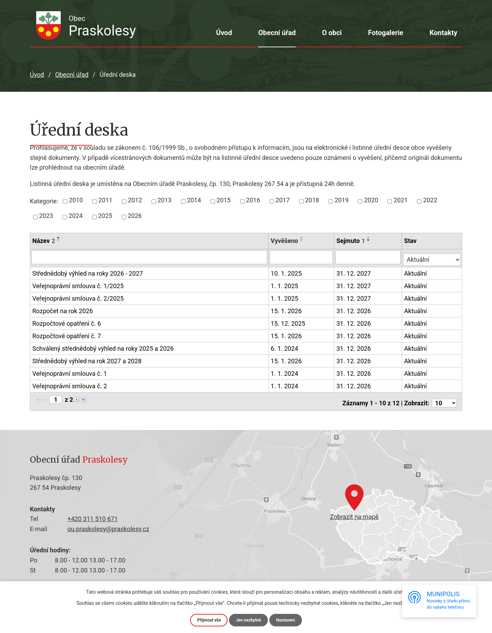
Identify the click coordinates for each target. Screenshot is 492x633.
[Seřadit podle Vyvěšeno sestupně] (302, 240)
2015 (223, 200)
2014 (194, 200)
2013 (164, 200)
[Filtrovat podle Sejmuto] (368, 256)
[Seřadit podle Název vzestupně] (59, 237)
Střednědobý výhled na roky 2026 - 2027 (87, 271)
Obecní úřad (277, 33)
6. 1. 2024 (285, 346)
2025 (105, 215)
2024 (75, 215)
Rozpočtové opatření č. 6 (66, 321)
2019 (341, 200)
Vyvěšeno (285, 240)
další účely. (394, 591)
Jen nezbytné (248, 619)
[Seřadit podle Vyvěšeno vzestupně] (302, 237)
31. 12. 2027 (354, 271)
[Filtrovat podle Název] (149, 256)
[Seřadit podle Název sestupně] (59, 240)
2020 (371, 200)
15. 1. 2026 (286, 308)
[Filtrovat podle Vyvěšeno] (302, 256)
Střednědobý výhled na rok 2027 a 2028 (86, 359)
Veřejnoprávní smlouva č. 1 (69, 371)
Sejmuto (351, 240)
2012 (135, 200)
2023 (46, 215)
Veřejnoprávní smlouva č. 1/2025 (78, 284)
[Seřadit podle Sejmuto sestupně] (369, 240)
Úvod (224, 33)
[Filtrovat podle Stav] (432, 256)
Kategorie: (44, 201)
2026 (134, 215)
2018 (312, 200)
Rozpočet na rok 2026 (62, 309)
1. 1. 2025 (285, 283)
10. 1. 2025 (286, 271)
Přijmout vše (205, 619)
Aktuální (416, 271)
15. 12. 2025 (288, 321)
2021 (401, 200)
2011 (105, 200)
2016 (253, 200)
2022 (430, 200)
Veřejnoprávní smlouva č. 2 (69, 384)
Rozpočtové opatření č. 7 (66, 333)
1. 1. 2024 (285, 371)
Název (43, 240)
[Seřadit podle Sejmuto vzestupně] (369, 237)
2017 (282, 200)
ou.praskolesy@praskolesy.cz (108, 523)
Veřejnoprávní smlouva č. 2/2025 (78, 296)
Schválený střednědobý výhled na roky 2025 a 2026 (103, 346)
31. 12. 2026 (354, 308)
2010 (76, 200)
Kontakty (443, 33)
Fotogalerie (385, 33)
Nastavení (290, 619)
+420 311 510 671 (92, 513)
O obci (332, 33)
